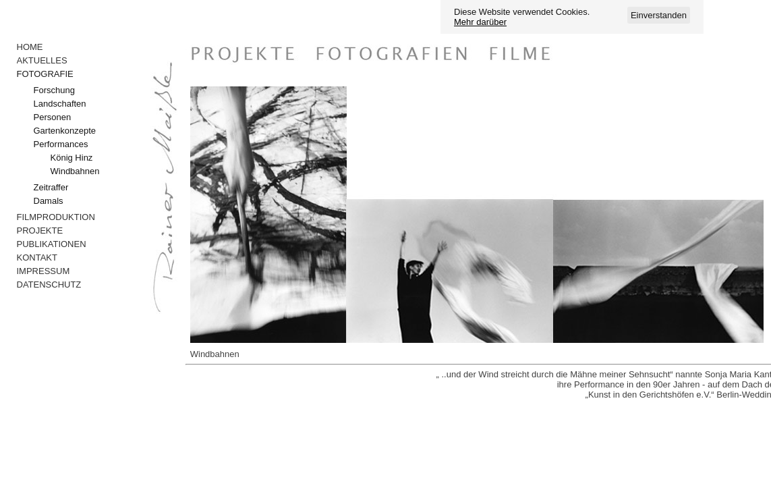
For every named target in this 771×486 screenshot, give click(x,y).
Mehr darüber (480, 22)
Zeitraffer (51, 187)
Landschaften (60, 104)
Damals (48, 201)
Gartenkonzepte (65, 131)
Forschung (54, 90)
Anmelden (90, 8)
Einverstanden (659, 15)
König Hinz (72, 158)
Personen (53, 117)
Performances (61, 144)
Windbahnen (75, 171)
